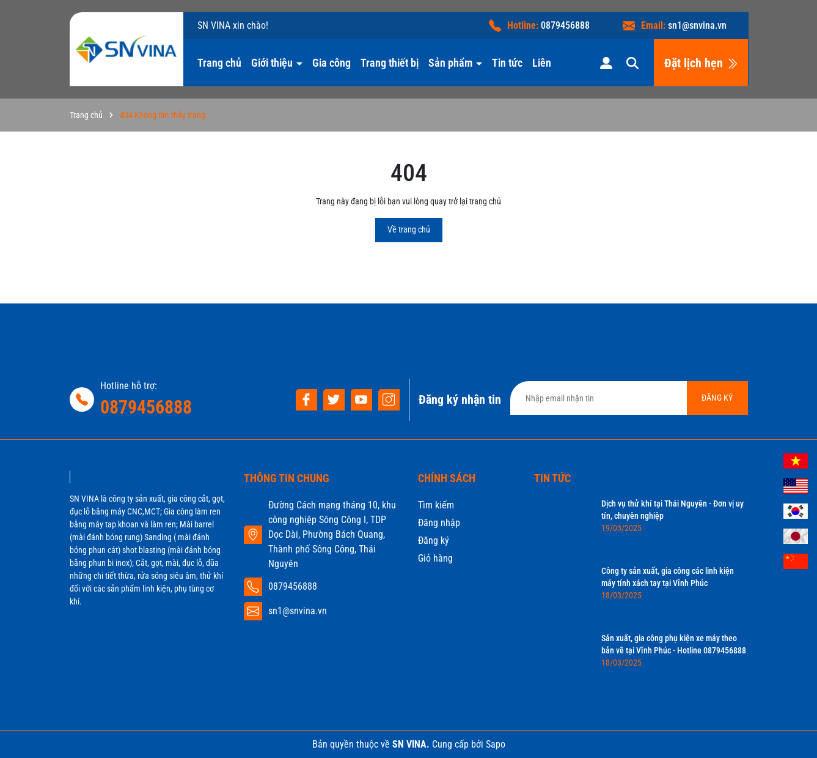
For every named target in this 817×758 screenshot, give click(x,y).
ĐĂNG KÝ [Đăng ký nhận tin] (717, 398)
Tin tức (507, 62)
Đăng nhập (439, 523)
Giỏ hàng (435, 558)
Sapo (495, 744)
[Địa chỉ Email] (629, 398)
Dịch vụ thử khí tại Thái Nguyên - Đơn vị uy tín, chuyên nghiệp (672, 510)
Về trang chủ (408, 229)
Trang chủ (219, 62)
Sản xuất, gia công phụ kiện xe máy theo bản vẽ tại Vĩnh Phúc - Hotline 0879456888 (673, 644)
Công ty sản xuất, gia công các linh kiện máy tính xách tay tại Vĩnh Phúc (667, 577)
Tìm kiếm (436, 505)
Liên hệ (548, 62)
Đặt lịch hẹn (701, 63)
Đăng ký (433, 540)
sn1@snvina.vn (697, 25)
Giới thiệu (273, 62)
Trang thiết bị (390, 62)
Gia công (331, 62)
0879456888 (565, 25)
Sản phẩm (451, 62)
